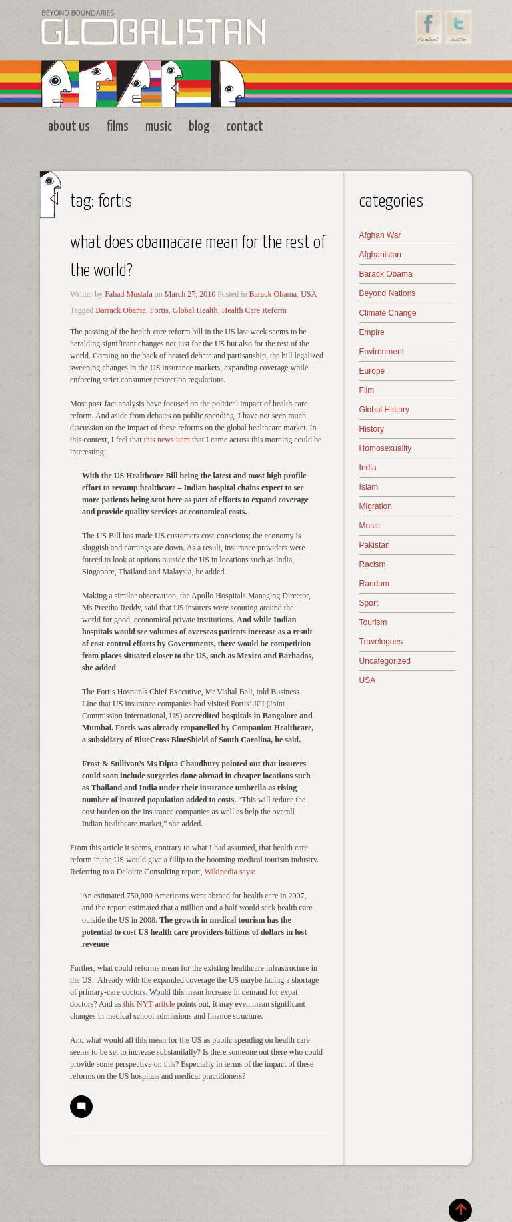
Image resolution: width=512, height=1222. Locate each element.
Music (158, 126)
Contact (244, 126)
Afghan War (380, 235)
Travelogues (381, 641)
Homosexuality (385, 448)
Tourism (373, 622)
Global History (384, 409)
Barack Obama (273, 294)
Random (374, 583)
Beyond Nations (387, 293)
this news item (167, 439)
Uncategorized (385, 661)
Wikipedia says (228, 871)
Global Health (195, 310)
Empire (372, 332)
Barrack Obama (120, 310)
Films (118, 126)
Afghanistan (380, 254)
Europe (372, 371)
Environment (381, 351)
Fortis (159, 310)
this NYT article (148, 1004)
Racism (372, 564)
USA (309, 294)
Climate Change (388, 313)
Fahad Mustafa (129, 294)
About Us (69, 126)
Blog (199, 126)
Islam (369, 487)
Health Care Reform (253, 310)
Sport (369, 603)
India (368, 467)
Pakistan (374, 545)
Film (367, 390)
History (371, 429)
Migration (375, 506)
